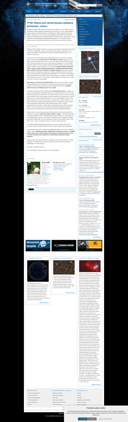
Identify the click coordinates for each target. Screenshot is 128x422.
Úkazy (42, 15)
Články (29, 11)
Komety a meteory (81, 404)
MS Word (56, 150)
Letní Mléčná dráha (57, 168)
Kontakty (98, 11)
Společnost (87, 11)
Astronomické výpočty (58, 395)
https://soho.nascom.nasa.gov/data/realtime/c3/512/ (92, 172)
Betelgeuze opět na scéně (59, 167)
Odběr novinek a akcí (85, 129)
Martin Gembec (90, 155)
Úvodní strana (30, 15)
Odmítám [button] (92, 419)
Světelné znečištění (84, 34)
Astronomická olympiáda (34, 397)
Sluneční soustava (84, 24)
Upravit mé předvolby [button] (105, 419)
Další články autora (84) (59, 162)
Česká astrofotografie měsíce (88, 76)
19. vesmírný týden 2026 (34, 258)
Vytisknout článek (71, 19)
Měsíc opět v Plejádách (58, 170)
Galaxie (79, 395)
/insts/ (42, 143)
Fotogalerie (63, 11)
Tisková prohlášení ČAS (34, 393)
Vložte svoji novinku (97, 140)
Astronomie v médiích (58, 400)
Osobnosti (82, 39)
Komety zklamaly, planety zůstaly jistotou (62, 164)
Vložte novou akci (98, 96)
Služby (73, 11)
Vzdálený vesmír (83, 32)
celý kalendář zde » (96, 125)
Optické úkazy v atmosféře (84, 400)
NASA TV (30, 404)
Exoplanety (82, 29)
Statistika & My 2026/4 (91, 147)
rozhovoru (92, 151)
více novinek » (97, 237)
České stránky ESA (32, 402)
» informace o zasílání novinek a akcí (88, 136)
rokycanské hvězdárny (32, 185)
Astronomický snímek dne (87, 48)
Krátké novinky (84, 141)
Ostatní (81, 42)
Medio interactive (56, 416)
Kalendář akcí (83, 97)
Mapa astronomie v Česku (59, 402)
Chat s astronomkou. (92, 206)
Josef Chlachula (90, 144)
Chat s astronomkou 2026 (86, 200)
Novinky (37, 11)
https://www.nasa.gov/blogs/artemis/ (88, 234)
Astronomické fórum (58, 404)
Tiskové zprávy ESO (33, 400)
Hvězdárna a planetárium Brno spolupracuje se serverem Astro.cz (62, 409)
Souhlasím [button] (83, 419)
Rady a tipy (55, 397)
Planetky (79, 397)
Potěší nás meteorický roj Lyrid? (60, 165)
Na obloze (51, 11)
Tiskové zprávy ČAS (33, 395)
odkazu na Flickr (97, 192)
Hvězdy (81, 26)
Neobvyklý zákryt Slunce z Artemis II (90, 177)
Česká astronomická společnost (37, 409)
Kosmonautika (83, 21)
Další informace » (44, 302)
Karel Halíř (37, 19)
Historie (81, 44)
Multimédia (82, 37)
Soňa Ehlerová (90, 198)
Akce (44, 11)
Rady (79, 11)
